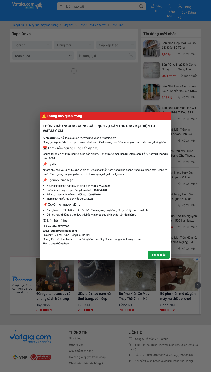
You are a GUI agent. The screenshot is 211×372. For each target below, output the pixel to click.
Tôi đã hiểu (159, 254)
